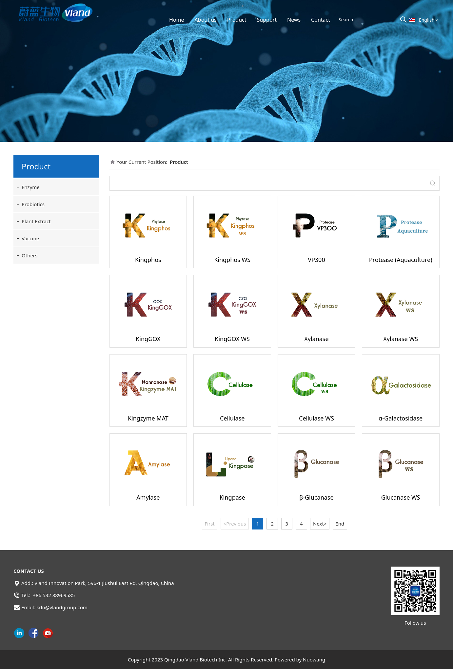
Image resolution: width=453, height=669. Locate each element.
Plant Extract (36, 221)
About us (206, 19)
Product (236, 19)
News (294, 19)
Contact (320, 19)
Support (267, 19)
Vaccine (30, 238)
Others (29, 255)
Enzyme (31, 187)
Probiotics (33, 204)
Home (176, 19)
